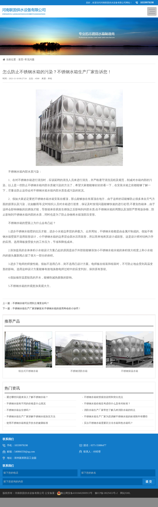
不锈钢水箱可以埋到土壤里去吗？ (30, 303)
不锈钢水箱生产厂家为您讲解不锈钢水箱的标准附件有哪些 (116, 416)
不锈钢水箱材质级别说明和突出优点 (103, 397)
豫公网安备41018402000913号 (76, 493)
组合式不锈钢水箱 (28, 371)
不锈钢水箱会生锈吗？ (18, 410)
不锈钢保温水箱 (129, 371)
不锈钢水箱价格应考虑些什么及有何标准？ (107, 403)
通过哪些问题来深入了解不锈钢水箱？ (27, 397)
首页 (20, 59)
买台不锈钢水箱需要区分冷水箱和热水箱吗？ (108, 423)
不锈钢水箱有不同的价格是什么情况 (26, 403)
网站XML (125, 493)
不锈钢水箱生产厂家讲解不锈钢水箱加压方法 (30, 416)
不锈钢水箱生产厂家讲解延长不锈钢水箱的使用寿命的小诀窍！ (46, 308)
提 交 (149, 481)
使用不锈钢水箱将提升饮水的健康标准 (27, 423)
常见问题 (29, 59)
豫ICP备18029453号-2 (106, 493)
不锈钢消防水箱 (78, 371)
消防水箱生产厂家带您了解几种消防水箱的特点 (109, 410)
